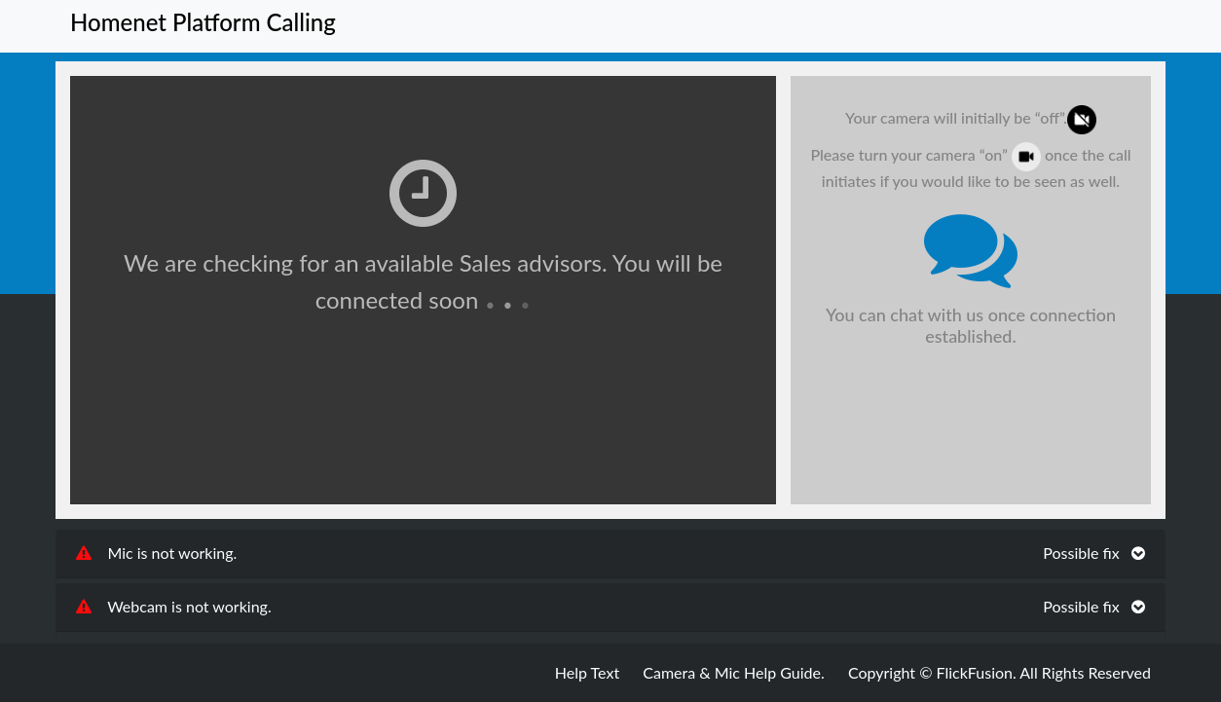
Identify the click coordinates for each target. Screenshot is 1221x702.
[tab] (610, 554)
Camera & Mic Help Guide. (734, 672)
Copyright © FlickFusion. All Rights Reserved (999, 672)
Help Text (587, 672)
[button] (610, 554)
